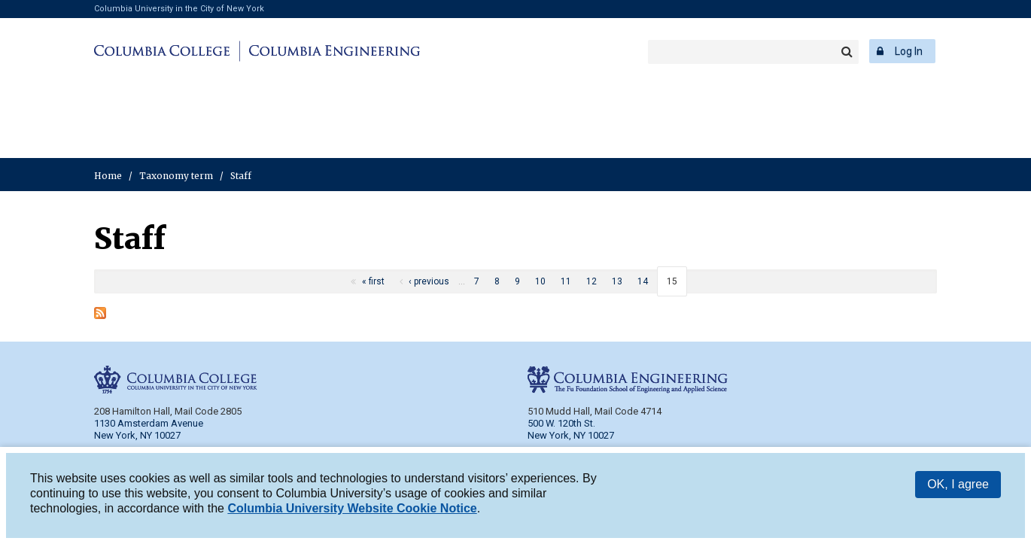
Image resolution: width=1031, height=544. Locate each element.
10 (540, 281)
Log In (909, 51)
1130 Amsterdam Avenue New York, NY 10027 (148, 429)
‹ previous (429, 281)
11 (566, 281)
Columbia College (164, 51)
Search (847, 52)
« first (373, 281)
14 (642, 281)
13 (617, 281)
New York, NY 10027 (571, 435)
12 (591, 281)
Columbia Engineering (332, 51)
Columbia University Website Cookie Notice (351, 511)
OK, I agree (958, 487)
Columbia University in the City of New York (179, 9)
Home (108, 175)
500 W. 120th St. (561, 423)
